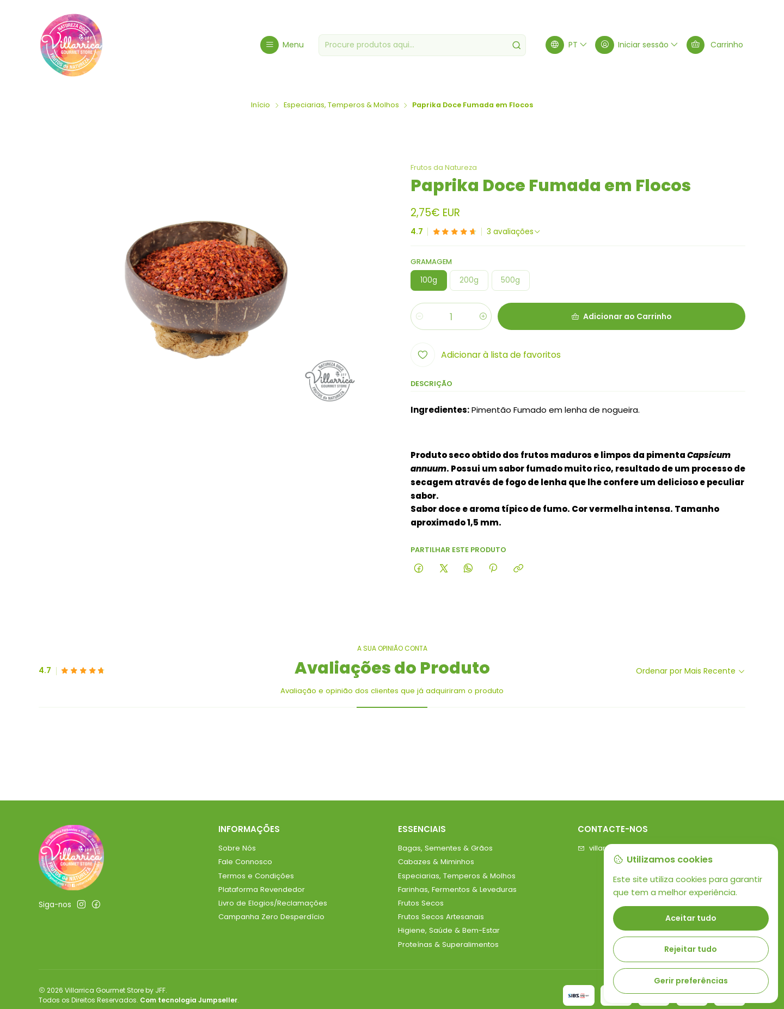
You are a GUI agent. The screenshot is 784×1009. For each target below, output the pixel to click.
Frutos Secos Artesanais (441, 917)
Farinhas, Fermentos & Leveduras (457, 889)
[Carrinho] (714, 45)
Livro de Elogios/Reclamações (272, 903)
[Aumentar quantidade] (482, 317)
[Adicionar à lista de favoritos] (486, 355)
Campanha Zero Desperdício (271, 917)
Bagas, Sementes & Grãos (445, 848)
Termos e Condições (256, 876)
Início (260, 105)
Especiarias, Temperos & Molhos (341, 105)
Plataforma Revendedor (261, 889)
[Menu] (282, 45)
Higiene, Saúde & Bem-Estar (449, 930)
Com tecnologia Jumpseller (188, 1000)
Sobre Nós (237, 848)
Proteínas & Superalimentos (448, 944)
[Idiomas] (566, 45)
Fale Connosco (245, 862)
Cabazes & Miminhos (436, 862)
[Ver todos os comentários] (514, 232)
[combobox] (422, 45)
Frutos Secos (421, 903)
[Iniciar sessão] (637, 45)
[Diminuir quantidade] (419, 317)
